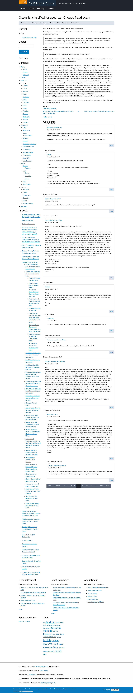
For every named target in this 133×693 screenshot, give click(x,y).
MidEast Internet (28, 152)
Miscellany (24, 206)
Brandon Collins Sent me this (55, 361)
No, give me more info (26, 691)
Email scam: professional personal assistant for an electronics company (33, 384)
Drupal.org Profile (93, 599)
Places (23, 163)
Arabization (26, 130)
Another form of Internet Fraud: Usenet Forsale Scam (64, 23)
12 (87, 485)
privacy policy (33, 674)
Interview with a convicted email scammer (30, 460)
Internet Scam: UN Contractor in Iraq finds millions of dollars (32, 424)
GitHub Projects (92, 596)
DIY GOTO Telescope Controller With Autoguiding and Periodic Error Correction (31, 239)
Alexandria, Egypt (27, 220)
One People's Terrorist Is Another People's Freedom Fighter (30, 529)
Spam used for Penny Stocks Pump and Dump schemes (33, 491)
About (31, 9)
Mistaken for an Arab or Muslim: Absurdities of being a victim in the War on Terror (31, 513)
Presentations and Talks (29, 37)
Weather (27, 168)
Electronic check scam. (54, 127)
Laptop (59, 637)
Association (28, 135)
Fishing (25, 192)
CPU (53, 631)
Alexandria (28, 176)
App (57, 622)
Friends (23, 77)
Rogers (60, 644)
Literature (26, 102)
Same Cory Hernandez (53, 199)
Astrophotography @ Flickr (96, 602)
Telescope (50, 651)
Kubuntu (53, 637)
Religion (25, 119)
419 (44, 622)
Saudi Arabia (27, 184)
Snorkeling (26, 198)
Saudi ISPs (26, 158)
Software (25, 138)
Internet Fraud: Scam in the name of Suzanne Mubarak (33, 410)
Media (25, 99)
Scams (49, 154)
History (25, 94)
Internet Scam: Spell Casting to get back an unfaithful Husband (32, 417)
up (78, 111)
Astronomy (26, 189)
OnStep (55, 640)
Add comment (47, 117)
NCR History (26, 149)
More (44, 654)
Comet (58, 625)
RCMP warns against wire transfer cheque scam (99, 111)
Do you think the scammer (57, 465)
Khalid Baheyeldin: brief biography (98, 587)
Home (22, 9)
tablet (45, 651)
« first (49, 485)
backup (45, 625)
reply (111, 145)
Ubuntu (57, 651)
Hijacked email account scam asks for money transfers (33, 398)
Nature (25, 200)
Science (25, 91)
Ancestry (25, 72)
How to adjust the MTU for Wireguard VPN (33, 592)
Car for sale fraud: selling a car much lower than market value (33, 355)
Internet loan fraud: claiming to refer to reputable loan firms (31, 452)
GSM (57, 634)
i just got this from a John (53, 220)
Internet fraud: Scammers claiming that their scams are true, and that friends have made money (33, 443)
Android (50, 622)
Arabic (61, 622)
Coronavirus (55, 628)
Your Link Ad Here (24, 621)
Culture (25, 88)
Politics (25, 105)
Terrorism (25, 111)
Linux (24, 127)
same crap (50, 318)
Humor (25, 108)
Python (55, 644)
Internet (25, 141)
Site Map (40, 9)
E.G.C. (27, 178)
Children (25, 122)
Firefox (53, 634)
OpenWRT (47, 644)
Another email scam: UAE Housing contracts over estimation (33, 267)
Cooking (25, 85)
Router (46, 647)
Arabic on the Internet (28, 224)
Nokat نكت (24, 80)
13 (91, 485)
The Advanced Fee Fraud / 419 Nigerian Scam (32, 498)
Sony (55, 647)
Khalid (25, 69)
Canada (25, 166)
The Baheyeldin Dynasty (40, 666)
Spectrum (61, 647)
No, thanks (115, 689)
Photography (27, 195)
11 (83, 485)
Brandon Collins (52, 414)
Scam (51, 647)
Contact (51, 9)
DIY (57, 631)
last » (108, 485)
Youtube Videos (92, 593)
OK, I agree (106, 689)
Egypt (24, 171)
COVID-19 (47, 631)
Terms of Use (44, 670)
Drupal (25, 133)
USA (24, 181)
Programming (27, 155)
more (20, 609)
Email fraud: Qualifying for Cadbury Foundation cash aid (33, 367)
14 (95, 485)
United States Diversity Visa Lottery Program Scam (32, 505)
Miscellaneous (27, 161)
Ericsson (47, 634)
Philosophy (26, 117)
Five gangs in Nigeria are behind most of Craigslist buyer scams (33, 391)
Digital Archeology (28, 146)
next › (102, 485)
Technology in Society (49, 108)
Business (25, 114)
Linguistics (26, 97)
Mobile (47, 640)
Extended (26, 75)
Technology (24, 125)
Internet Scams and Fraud (36, 23)
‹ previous (57, 485)
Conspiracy (46, 628)
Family (23, 67)
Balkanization (52, 625)
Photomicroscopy (28, 203)
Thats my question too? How (56, 340)
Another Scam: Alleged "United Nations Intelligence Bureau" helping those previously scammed (34, 289)
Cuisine (27, 173)
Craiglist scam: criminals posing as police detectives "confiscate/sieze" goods (34, 318)
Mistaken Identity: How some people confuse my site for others (31, 521)
